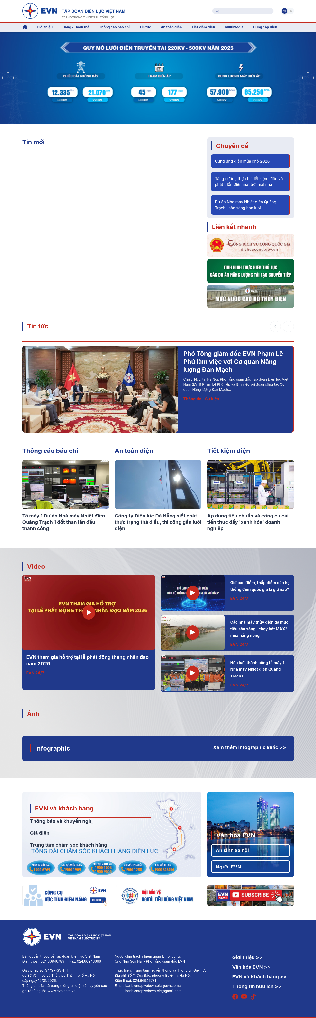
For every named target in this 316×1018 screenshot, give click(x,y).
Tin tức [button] (145, 27)
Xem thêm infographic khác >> (249, 747)
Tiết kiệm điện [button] (203, 27)
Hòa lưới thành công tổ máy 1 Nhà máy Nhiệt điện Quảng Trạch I (257, 669)
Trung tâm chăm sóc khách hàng (68, 845)
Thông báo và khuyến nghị (61, 821)
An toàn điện (134, 450)
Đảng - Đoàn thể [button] (75, 27)
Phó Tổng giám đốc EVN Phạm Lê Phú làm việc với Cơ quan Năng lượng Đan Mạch (233, 362)
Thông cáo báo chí (114, 27)
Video (36, 566)
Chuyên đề (232, 146)
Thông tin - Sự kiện (201, 398)
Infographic (52, 748)
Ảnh (33, 714)
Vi (284, 11)
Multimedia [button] (234, 27)
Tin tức (37, 326)
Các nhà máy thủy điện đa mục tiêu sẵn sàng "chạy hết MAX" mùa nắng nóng (259, 629)
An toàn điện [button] (171, 27)
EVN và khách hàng (64, 808)
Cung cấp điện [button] (265, 27)
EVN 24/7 (35, 672)
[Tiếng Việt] (73, 10)
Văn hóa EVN (235, 835)
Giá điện (40, 833)
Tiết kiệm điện (228, 450)
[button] (308, 77)
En (290, 11)
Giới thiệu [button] (45, 27)
